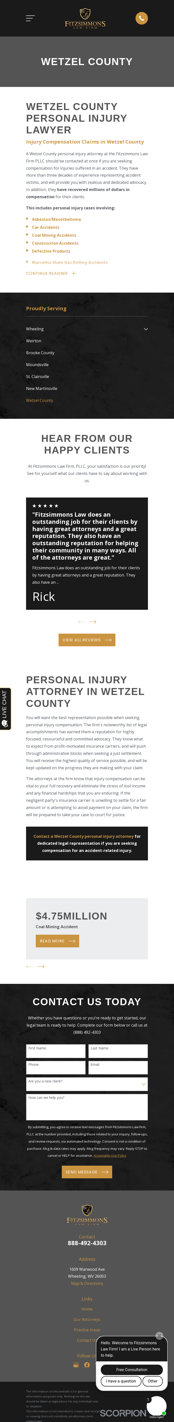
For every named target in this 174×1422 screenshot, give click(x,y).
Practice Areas (87, 1330)
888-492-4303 (87, 1243)
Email (95, 1065)
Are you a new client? (45, 1081)
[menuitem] (83, 329)
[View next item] (92, 622)
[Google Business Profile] (76, 1365)
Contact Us (87, 1340)
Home (87, 1309)
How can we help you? (46, 1098)
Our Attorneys (87, 1319)
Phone (33, 1065)
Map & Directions (87, 1283)
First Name (37, 1048)
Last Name (99, 1048)
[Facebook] (87, 1365)
